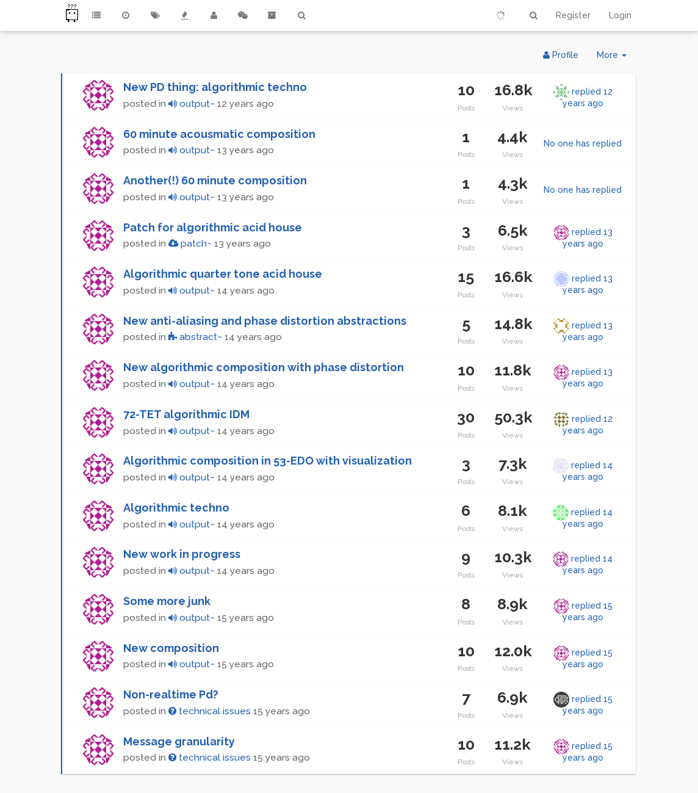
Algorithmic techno (176, 507)
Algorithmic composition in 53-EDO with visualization (267, 460)
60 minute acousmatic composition (219, 134)
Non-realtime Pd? (170, 694)
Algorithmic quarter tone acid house (222, 273)
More (616, 57)
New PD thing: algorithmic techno (215, 87)
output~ (191, 103)
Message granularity (179, 741)
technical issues (209, 711)
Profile (560, 55)
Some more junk (166, 601)
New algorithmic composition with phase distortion (263, 367)
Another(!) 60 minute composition (215, 180)
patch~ (190, 243)
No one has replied (583, 143)
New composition (171, 648)
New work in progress (181, 554)
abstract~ (195, 336)
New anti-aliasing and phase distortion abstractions (264, 320)
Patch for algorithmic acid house (212, 227)
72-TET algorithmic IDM (186, 414)
